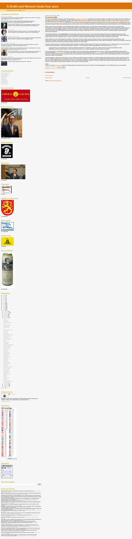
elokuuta (5, 316)
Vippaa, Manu (6, 370)
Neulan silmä (6, 364)
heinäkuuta (6, 317)
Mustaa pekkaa (6, 333)
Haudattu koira (6, 377)
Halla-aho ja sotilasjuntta (6, 16)
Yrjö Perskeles (4, 83)
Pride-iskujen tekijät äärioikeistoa (80, 21)
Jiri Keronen (98, 52)
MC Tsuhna (3, 77)
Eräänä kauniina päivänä (8, 334)
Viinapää (5, 376)
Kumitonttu (12, 394)
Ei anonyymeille (6, 369)
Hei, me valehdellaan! (7, 338)
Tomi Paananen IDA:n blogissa (23, 507)
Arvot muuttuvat (6, 371)
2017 (4, 300)
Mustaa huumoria (6, 374)
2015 (4, 303)
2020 (4, 296)
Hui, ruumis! (5, 331)
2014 (4, 304)
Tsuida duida (5, 359)
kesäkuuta (6, 384)
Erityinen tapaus (6, 354)
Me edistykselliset (6, 382)
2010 (4, 310)
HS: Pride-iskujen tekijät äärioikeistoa (99, 21)
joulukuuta (6, 311)
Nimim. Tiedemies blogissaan (32, 529)
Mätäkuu (5, 375)
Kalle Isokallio (4, 76)
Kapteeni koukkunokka (13, 50)
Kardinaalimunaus (7, 356)
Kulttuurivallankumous (7, 345)
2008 (4, 387)
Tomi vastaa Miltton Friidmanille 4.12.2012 (10, 513)
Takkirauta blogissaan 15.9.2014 (31, 500)
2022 (4, 295)
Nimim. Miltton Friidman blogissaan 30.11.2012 (24, 509)
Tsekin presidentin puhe (6, 46)
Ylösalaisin (5, 321)
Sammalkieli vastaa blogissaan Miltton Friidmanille (12, 531)
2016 (4, 302)
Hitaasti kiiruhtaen (6, 325)
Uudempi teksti (48, 77)
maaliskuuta (6, 386)
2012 (4, 307)
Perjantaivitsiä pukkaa (13, 60)
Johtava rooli (5, 349)
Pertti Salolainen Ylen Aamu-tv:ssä (12, 505)
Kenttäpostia (5, 372)
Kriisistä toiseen (6, 326)
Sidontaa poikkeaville (7, 322)
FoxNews (114, 45)
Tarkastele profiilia (5, 401)
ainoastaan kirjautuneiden (81, 19)
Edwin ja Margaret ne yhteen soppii (15, 23)
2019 (4, 298)
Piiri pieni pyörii (6, 339)
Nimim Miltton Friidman (29, 520)
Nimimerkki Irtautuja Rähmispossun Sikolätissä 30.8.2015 (14, 494)
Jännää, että (5, 337)
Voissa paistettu (6, 353)
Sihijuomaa (5, 360)
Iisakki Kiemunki (59, 52)
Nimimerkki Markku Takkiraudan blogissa (26, 535)
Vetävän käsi (5, 358)
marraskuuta (6, 312)
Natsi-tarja (5, 365)
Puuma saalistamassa (7, 381)
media (57, 68)
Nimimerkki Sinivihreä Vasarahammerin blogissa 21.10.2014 (28, 497)
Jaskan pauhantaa (5, 75)
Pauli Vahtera (4, 79)
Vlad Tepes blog (4, 81)
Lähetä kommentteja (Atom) (55, 80)
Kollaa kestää (6, 361)
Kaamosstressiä (4, 19)
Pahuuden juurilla (6, 348)
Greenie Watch (4, 74)
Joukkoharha (6, 343)
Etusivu (88, 77)
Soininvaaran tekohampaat (7, 56)
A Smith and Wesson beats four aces (32, 6)
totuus (64, 68)
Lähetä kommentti (49, 75)
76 (3, 323)
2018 (4, 299)
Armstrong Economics (6, 72)
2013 (4, 306)
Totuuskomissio (6, 352)
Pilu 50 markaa (6, 327)
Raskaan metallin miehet (13, 36)
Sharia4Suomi (11, 29)
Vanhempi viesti (127, 77)
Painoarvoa (5, 350)
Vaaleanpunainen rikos (7, 329)
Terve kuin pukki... (7, 380)
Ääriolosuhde (6, 342)
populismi (61, 68)
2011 (4, 308)
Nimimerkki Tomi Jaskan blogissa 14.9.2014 (26, 499)
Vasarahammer (4, 80)
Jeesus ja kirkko (6, 368)
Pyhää (4, 340)
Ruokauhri (5, 332)
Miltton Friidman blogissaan (7, 502)
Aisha (4, 318)
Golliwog (5, 379)
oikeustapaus (58, 65)
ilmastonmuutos (53, 68)
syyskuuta (6, 315)
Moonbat (3, 78)
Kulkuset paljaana (6, 363)
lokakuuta (6, 313)
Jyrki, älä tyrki (6, 320)
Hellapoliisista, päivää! (7, 366)
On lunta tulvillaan (6, 336)
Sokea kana (5, 355)
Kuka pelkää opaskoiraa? (8, 344)
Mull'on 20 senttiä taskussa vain (8, 43)
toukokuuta (6, 385)
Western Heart (4, 82)
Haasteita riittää (6, 347)
